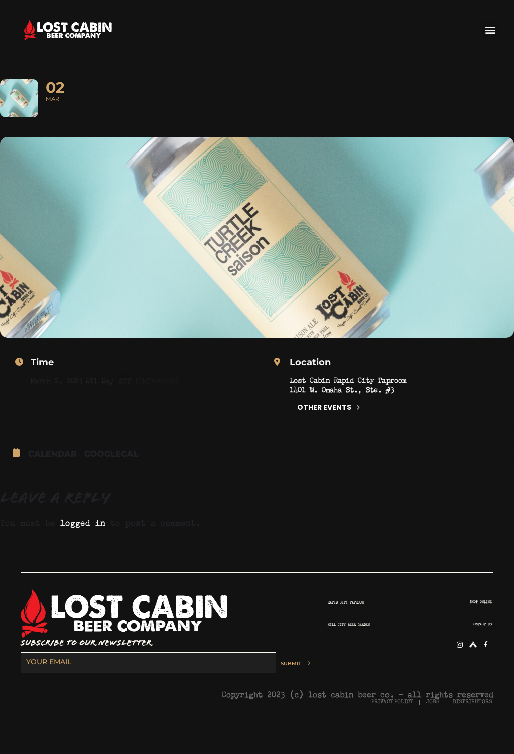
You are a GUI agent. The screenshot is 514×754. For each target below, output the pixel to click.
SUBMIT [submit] (290, 689)
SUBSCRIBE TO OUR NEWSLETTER (86, 669)
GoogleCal (111, 480)
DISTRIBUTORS (472, 728)
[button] (490, 29)
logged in (82, 548)
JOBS (432, 728)
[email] (143, 688)
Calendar (52, 480)
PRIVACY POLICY (392, 728)
